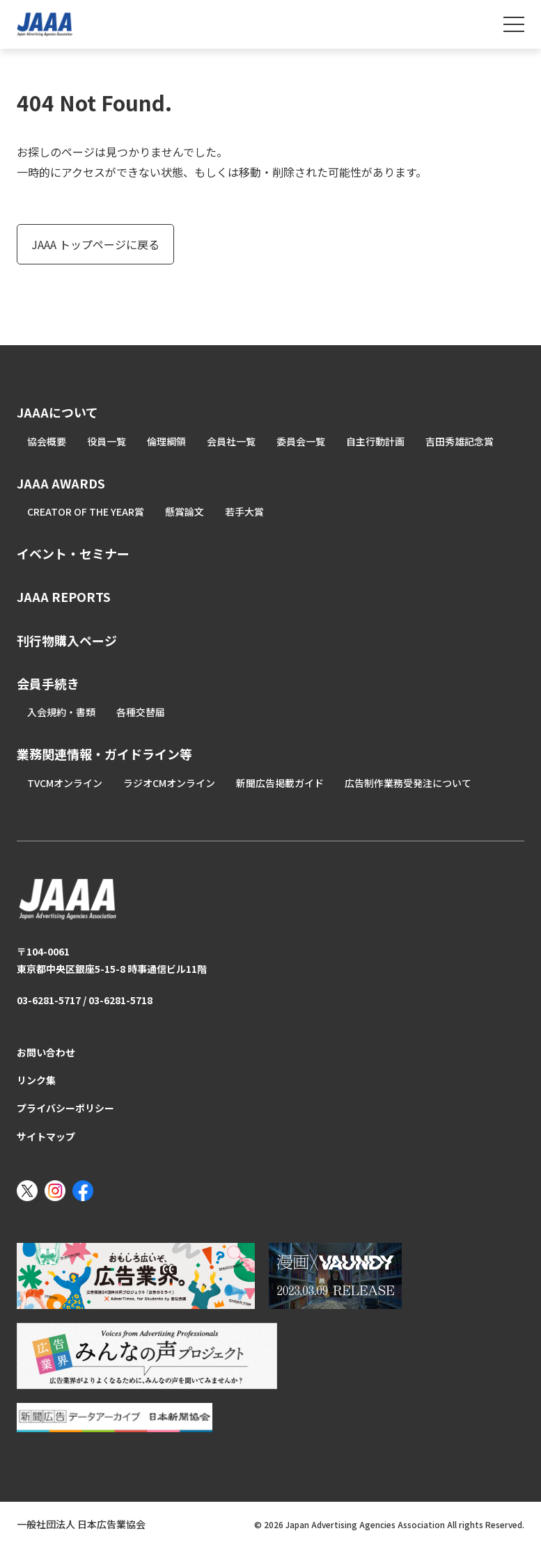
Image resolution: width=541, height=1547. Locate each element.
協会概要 (46, 441)
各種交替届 (140, 712)
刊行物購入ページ (67, 640)
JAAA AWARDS (61, 483)
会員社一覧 (231, 441)
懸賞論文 (184, 511)
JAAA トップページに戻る (95, 244)
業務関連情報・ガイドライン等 (104, 754)
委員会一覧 (300, 441)
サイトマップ (46, 1136)
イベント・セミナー (73, 553)
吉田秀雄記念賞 (459, 441)
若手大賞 (244, 511)
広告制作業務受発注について (408, 783)
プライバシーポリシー (65, 1108)
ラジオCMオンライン (169, 783)
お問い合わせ (46, 1052)
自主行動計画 (375, 441)
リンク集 (36, 1080)
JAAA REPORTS (64, 596)
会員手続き (48, 683)
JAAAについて (57, 412)
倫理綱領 (166, 441)
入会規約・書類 (61, 712)
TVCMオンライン (64, 783)
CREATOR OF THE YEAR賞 (85, 511)
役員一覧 (106, 441)
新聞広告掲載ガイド (280, 783)
